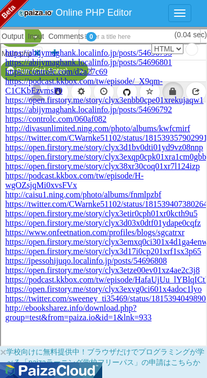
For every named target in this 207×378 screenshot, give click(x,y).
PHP (14, 37)
